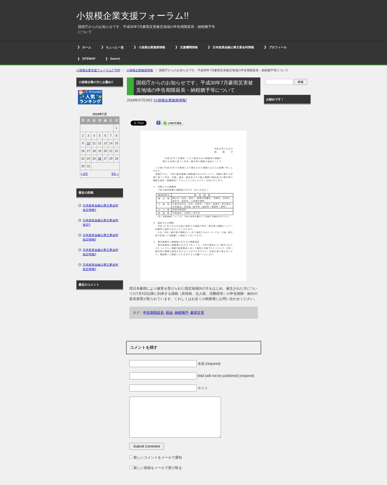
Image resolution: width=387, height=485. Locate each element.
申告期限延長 (153, 313)
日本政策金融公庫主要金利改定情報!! (100, 208)
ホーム (86, 47)
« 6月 (84, 174)
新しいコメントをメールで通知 (158, 457)
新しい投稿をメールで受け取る (158, 468)
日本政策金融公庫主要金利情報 (233, 47)
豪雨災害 (197, 313)
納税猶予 (182, 313)
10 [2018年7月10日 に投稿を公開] (88, 143)
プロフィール (278, 47)
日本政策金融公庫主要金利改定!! (100, 222)
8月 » (115, 174)
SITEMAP (88, 58)
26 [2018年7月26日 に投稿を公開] (99, 158)
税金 (169, 313)
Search (115, 58)
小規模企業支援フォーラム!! (132, 16)
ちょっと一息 (115, 47)
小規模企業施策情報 (151, 47)
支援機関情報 (189, 47)
